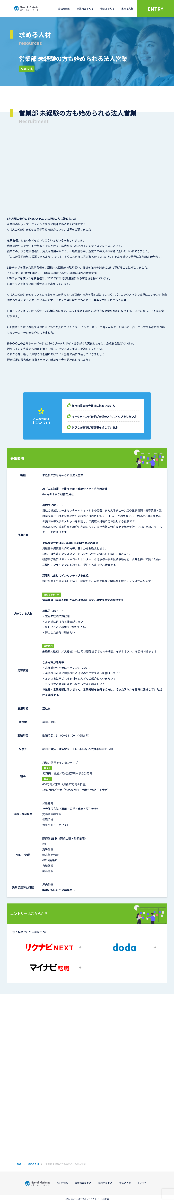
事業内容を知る (85, 8)
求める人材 (127, 8)
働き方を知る (107, 8)
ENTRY (155, 8)
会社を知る (64, 8)
